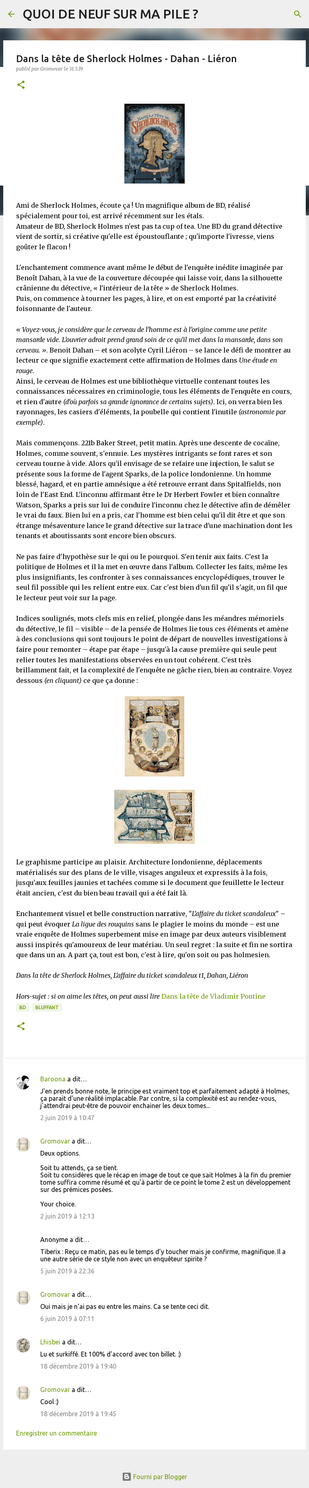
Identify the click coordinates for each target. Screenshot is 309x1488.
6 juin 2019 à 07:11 (67, 1318)
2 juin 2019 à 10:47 (67, 1117)
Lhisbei (50, 1342)
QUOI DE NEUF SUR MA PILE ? (110, 13)
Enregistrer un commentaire (56, 1433)
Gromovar (55, 1141)
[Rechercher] (298, 14)
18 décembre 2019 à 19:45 (78, 1413)
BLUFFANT (47, 1007)
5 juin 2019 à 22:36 (67, 1271)
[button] (21, 85)
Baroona (53, 1079)
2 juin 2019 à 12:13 (67, 1216)
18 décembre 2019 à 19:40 (78, 1366)
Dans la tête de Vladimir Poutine (213, 996)
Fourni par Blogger (154, 1476)
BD (22, 1007)
